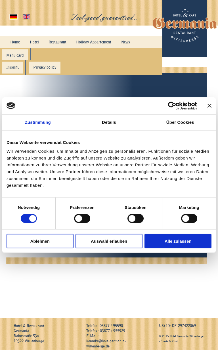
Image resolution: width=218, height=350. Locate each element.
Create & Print (169, 338)
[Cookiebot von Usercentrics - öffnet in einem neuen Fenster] (172, 105)
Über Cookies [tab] (180, 122)
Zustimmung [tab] (38, 122)
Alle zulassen (178, 241)
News (101, 40)
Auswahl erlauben (109, 241)
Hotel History (120, 40)
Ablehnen (40, 241)
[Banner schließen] (209, 106)
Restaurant (44, 40)
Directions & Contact (24, 50)
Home (12, 40)
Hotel (26, 40)
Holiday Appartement (75, 40)
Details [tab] (109, 122)
